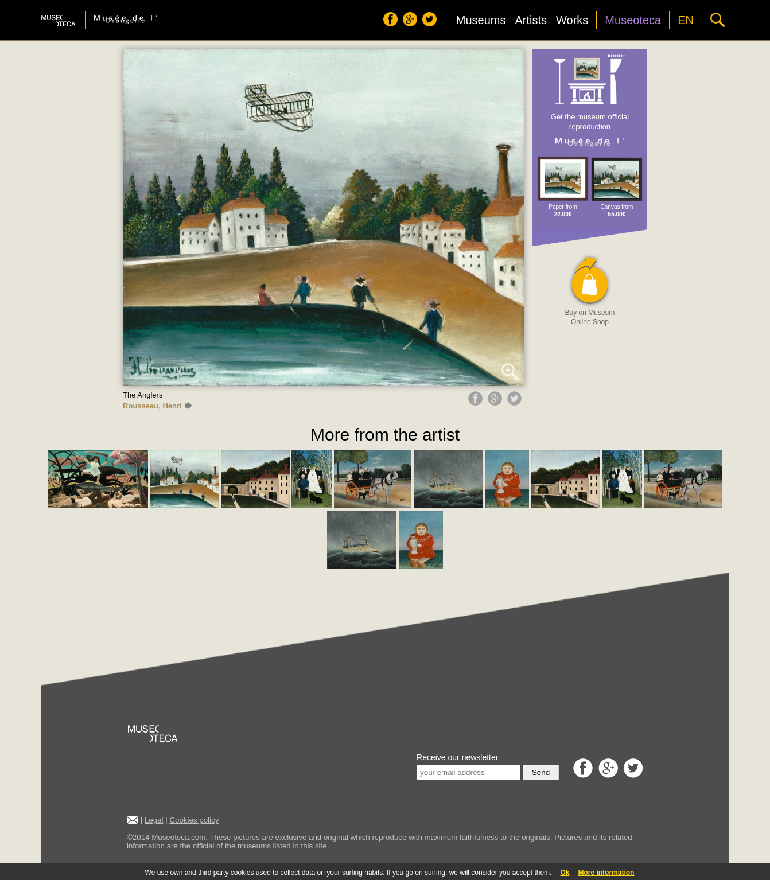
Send (541, 772)
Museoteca (633, 20)
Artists (531, 20)
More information (606, 873)
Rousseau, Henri (157, 406)
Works (572, 20)
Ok (564, 873)
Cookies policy (194, 820)
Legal (154, 820)
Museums (481, 20)
